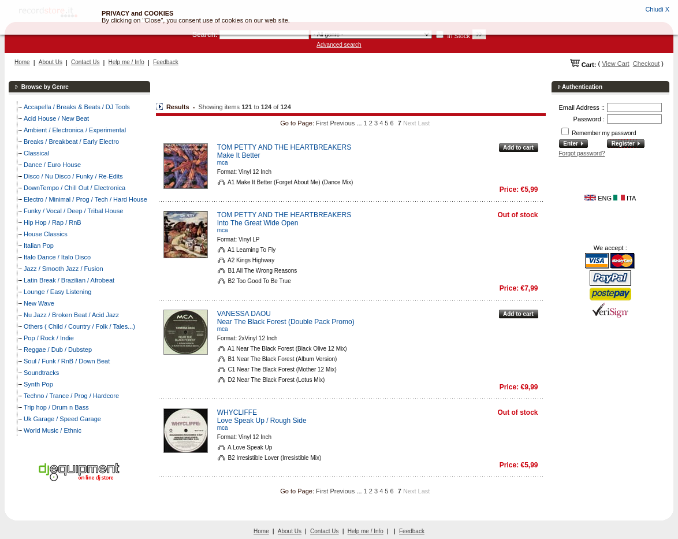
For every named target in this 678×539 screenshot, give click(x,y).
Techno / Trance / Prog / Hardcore (71, 395)
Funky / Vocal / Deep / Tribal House (73, 210)
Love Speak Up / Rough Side (262, 421)
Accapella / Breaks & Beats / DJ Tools (77, 106)
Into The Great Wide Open (258, 223)
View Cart (615, 63)
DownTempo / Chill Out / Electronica (74, 187)
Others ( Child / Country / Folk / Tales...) (79, 326)
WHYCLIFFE (237, 412)
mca (222, 162)
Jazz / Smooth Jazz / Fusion (63, 268)
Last (424, 123)
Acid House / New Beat (56, 118)
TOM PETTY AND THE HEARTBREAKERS (284, 147)
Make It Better (238, 155)
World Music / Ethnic (52, 430)
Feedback (165, 62)
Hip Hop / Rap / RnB (52, 222)
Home (22, 62)
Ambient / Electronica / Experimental (75, 130)
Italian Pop (39, 245)
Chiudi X (657, 9)
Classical (36, 153)
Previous (342, 123)
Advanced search (338, 45)
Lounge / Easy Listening (57, 291)
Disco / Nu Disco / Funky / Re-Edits (73, 176)
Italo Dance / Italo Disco (57, 257)
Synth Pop (38, 384)
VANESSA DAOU (244, 314)
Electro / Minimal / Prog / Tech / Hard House (85, 199)
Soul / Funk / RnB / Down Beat (67, 361)
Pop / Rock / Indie (49, 337)
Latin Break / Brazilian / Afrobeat (69, 280)
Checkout (646, 63)
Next (409, 123)
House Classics (46, 234)
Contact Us (85, 62)
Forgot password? (582, 153)
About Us (50, 62)
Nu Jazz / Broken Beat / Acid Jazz (71, 314)
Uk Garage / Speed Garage (62, 418)
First (322, 123)
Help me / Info (126, 62)
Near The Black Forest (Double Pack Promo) (286, 322)
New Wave (39, 303)
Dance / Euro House (52, 164)
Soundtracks (41, 372)
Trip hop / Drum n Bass (56, 407)
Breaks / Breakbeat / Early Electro (71, 141)
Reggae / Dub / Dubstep (58, 349)
